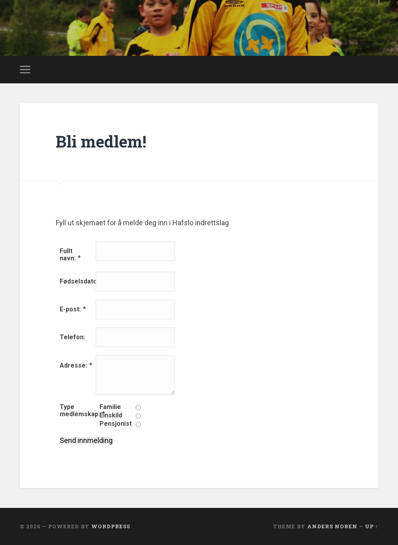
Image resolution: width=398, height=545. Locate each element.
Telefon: (72, 337)
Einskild (111, 415)
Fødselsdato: (79, 281)
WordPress (110, 526)
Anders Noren (332, 526)
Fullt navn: (68, 254)
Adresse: (73, 365)
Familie (110, 407)
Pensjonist (116, 424)
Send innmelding (86, 440)
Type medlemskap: (80, 410)
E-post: (70, 309)
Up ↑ (371, 526)
